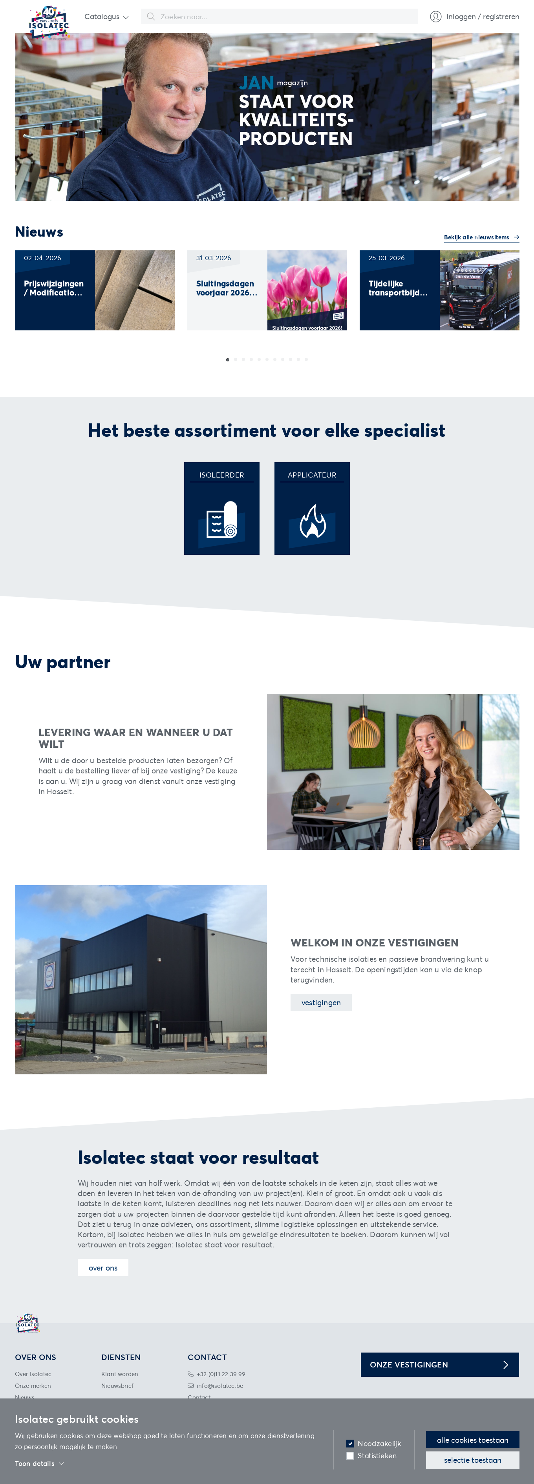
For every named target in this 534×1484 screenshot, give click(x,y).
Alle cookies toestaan (472, 1440)
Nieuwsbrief (117, 1385)
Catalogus (101, 16)
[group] (95, 290)
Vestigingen (321, 1002)
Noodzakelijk (379, 1443)
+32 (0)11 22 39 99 (221, 1374)
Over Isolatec (33, 1374)
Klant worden (119, 1374)
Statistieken (377, 1455)
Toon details (40, 1463)
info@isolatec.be (220, 1385)
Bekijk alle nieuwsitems (477, 237)
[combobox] (279, 16)
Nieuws (25, 1397)
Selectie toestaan (472, 1460)
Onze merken (33, 1385)
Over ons (103, 1268)
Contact (199, 1397)
